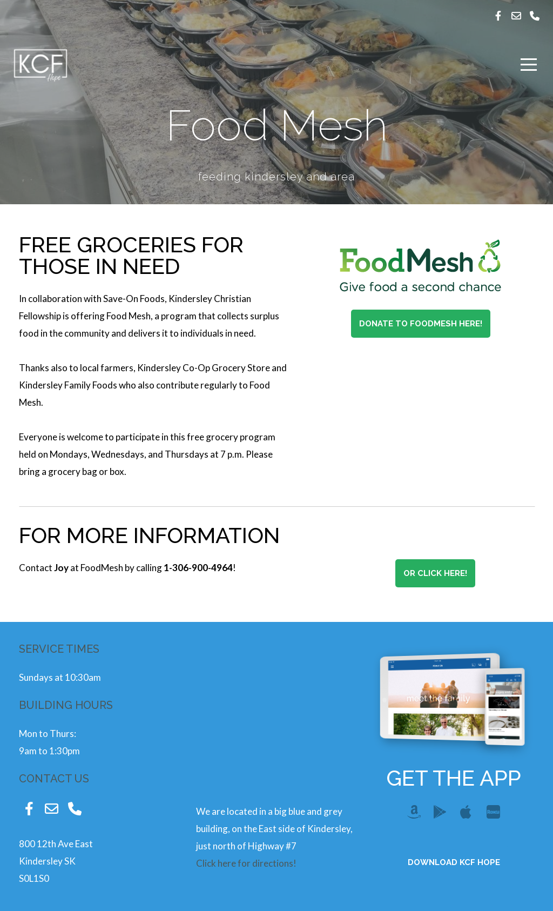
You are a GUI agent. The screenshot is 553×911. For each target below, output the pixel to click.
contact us (54, 778)
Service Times (59, 648)
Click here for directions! (246, 863)
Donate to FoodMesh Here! (420, 324)
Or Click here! (435, 573)
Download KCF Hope (454, 862)
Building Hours (66, 705)
